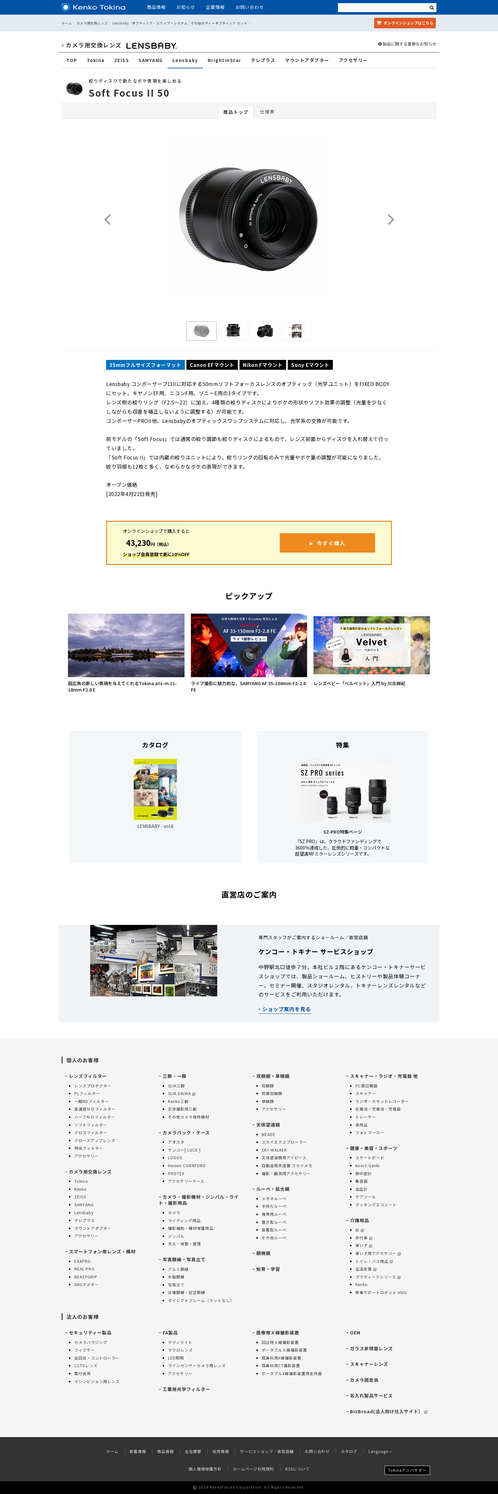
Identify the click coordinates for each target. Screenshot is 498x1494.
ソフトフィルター (90, 1124)
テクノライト (180, 1342)
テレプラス (263, 60)
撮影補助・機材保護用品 (190, 1228)
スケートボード (369, 1157)
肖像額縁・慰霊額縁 (186, 1292)
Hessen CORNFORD (187, 1165)
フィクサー (84, 1350)
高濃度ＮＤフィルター (95, 1109)
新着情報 (138, 1451)
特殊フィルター (88, 1148)
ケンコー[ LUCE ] (184, 1150)
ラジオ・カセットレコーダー (382, 1101)
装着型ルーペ (274, 1229)
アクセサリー (353, 60)
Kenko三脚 (178, 1101)
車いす (363, 1245)
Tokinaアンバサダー (407, 1470)
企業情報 (215, 7)
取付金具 (82, 1373)
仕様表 (267, 111)
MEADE (268, 1134)
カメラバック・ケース (186, 1132)
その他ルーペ (274, 1237)
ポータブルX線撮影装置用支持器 (292, 1373)
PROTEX (176, 1173)
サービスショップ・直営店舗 (267, 1451)
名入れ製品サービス (371, 1395)
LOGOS (175, 1157)
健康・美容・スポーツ (374, 1148)
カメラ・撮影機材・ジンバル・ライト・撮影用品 (198, 1200)
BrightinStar (224, 60)
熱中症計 (363, 1173)
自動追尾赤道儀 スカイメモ (287, 1165)
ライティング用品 (184, 1220)
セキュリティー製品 (90, 1332)
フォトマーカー (369, 1132)
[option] (249, 220)
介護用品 (359, 1220)
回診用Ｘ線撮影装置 (280, 1342)
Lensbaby (120, 23)
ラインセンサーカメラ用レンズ (197, 1365)
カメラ (174, 1212)
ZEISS (121, 60)
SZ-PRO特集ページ (342, 832)
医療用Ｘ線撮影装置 (277, 1332)
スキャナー (365, 1093)
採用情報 (220, 1451)
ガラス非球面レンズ (371, 1348)
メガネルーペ (274, 1198)
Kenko (80, 1189)
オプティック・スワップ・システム (160, 23)
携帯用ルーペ (274, 1214)
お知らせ (185, 7)
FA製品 (170, 1332)
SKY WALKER (274, 1150)
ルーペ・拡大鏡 (273, 1189)
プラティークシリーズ (377, 1276)
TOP (71, 60)
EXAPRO (82, 1261)
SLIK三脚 (176, 1085)
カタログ (349, 1451)
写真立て (176, 1284)
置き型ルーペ (274, 1222)
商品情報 (156, 7)
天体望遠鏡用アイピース (284, 1157)
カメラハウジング (90, 1342)
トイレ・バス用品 (374, 1261)
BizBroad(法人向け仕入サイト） (388, 1411)
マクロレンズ (180, 1350)
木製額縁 (176, 1276)
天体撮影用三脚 (182, 1109)
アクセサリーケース (186, 1181)
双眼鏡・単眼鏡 (273, 1076)
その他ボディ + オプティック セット (219, 23)
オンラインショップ (405, 22)
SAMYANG (150, 60)
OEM (355, 1332)
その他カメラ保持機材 (188, 1116)
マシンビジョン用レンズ (97, 1381)
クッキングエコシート (376, 1204)
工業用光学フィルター (186, 1389)
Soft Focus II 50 (129, 93)
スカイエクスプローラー (284, 1142)
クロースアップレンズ (94, 1140)
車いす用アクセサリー (378, 1253)
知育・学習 (268, 1269)
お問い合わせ (249, 7)
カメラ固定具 (364, 1380)
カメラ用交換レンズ (92, 23)
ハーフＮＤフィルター (94, 1116)
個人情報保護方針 (205, 1468)
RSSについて (297, 1468)
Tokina (96, 60)
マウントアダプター (307, 60)
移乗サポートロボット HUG (381, 1292)
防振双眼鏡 (272, 1093)
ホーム (67, 23)
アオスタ (176, 1142)
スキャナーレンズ (369, 1364)
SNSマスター (86, 1284)
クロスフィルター (90, 1132)
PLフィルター (87, 1093)
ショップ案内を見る (285, 1009)
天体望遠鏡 (268, 1124)
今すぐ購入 (331, 543)
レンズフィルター (88, 1076)
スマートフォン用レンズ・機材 (102, 1251)
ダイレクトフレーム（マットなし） (201, 1300)
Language (380, 1451)
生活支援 (365, 1268)
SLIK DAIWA (181, 1093)
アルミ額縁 (178, 1269)
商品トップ (236, 112)
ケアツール (365, 1196)
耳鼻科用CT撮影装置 (281, 1365)
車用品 (361, 1124)
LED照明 (176, 1357)
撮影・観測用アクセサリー (286, 1173)
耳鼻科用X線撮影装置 (281, 1357)
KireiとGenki (367, 1165)
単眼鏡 (268, 1101)
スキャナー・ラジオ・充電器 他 (384, 1076)
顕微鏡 (263, 1253)
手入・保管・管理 (184, 1243)
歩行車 (363, 1237)
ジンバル (176, 1236)
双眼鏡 (268, 1085)
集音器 (361, 1181)
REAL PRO (84, 1268)
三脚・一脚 (174, 1076)
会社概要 (193, 1451)
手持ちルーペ (274, 1206)
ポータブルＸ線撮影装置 (284, 1350)
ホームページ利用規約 (253, 1468)
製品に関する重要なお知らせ (407, 44)
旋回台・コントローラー (97, 1357)
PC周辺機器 (366, 1085)
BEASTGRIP (86, 1276)
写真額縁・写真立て (184, 1259)
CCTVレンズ (86, 1365)
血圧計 (361, 1189)
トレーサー (365, 1116)
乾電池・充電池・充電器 (378, 1109)
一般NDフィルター (91, 1101)
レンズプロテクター (92, 1085)
